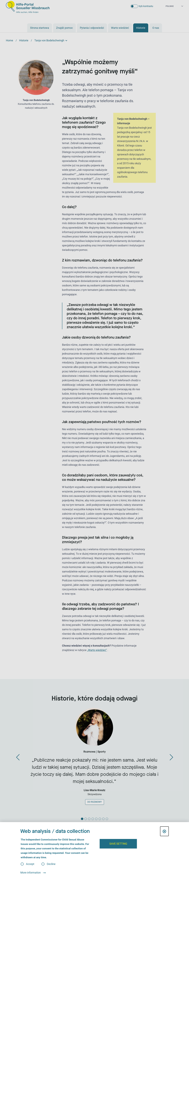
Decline (51, 864)
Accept (30, 864)
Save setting (118, 843)
